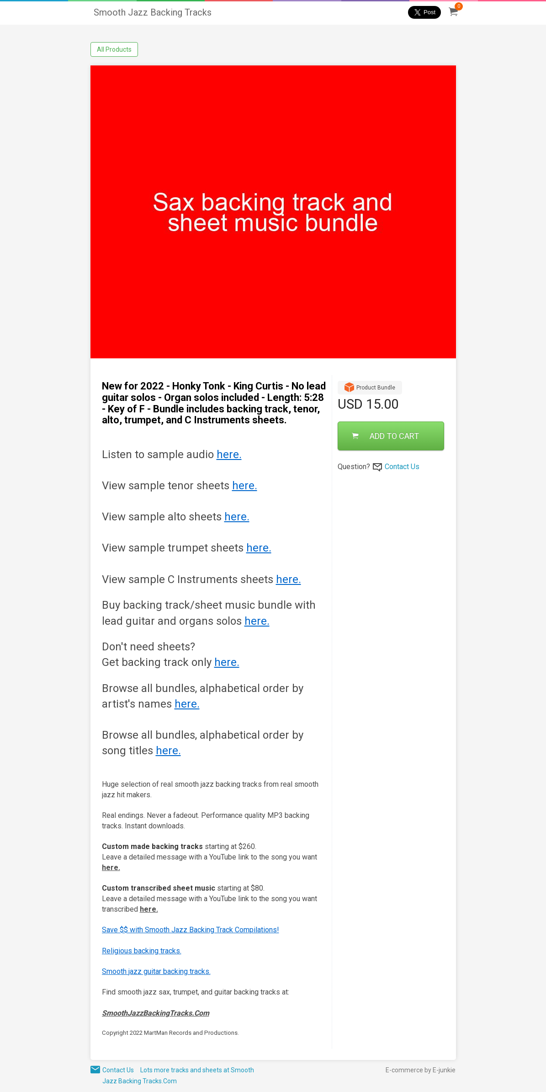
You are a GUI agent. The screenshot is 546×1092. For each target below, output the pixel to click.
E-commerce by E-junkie (421, 1070)
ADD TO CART (385, 436)
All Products (114, 49)
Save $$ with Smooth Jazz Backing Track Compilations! (190, 929)
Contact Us (402, 466)
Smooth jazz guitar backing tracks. (156, 971)
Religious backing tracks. (141, 950)
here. (229, 454)
